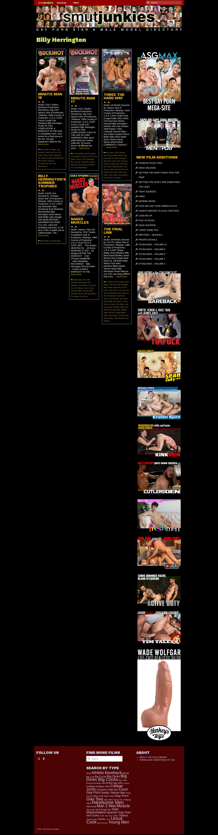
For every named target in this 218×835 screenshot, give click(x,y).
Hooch (106, 299)
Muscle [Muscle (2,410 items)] (123, 806)
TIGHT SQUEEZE (147, 191)
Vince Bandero (119, 318)
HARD (142, 196)
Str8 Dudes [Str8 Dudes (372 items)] (92, 815)
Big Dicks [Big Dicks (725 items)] (113, 776)
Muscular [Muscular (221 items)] (90, 809)
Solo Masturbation (81, 167)
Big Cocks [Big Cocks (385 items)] (100, 776)
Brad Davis (117, 287)
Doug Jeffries (121, 293)
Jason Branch (118, 301)
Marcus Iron (125, 307)
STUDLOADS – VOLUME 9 (152, 249)
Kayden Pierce (109, 172)
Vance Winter (122, 175)
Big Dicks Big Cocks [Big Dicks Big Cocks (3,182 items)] (106, 777)
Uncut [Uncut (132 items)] (108, 819)
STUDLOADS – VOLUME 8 (152, 254)
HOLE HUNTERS (147, 225)
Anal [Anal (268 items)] (88, 773)
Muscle (44, 161)
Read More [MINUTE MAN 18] (43, 144)
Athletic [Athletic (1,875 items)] (97, 772)
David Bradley (111, 293)
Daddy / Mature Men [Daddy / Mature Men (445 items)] (113, 792)
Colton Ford (116, 161)
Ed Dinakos (79, 288)
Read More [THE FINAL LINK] (122, 276)
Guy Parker (107, 167)
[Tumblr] (44, 758)
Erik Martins (111, 296)
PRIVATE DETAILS (148, 239)
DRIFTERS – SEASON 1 (151, 235)
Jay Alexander (56, 241)
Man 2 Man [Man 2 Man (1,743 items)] (106, 806)
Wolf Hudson (108, 178)
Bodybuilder (83, 282)
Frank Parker (120, 296)
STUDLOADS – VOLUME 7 (152, 259)
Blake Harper (108, 287)
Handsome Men (117, 167)
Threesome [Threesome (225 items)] (91, 819)
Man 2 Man (118, 172)
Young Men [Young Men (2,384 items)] (118, 822)
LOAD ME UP (145, 215)
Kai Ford (125, 169)
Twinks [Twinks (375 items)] (101, 819)
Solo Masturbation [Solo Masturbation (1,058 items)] (102, 810)
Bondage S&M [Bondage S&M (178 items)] (99, 783)
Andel (106, 155)
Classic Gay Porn (51, 152)
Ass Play (75, 153)
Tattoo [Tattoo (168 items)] (115, 816)
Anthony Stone (119, 282)
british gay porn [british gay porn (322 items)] (114, 783)
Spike (106, 315)
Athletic (42, 149)
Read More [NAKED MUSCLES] (76, 274)
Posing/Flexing (43, 163)
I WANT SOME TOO (148, 230)
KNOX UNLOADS (147, 168)
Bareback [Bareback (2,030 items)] (113, 772)
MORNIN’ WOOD (147, 201)
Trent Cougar (112, 175)
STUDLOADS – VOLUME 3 (152, 263)
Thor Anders (75, 296)
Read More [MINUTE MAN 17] (84, 148)
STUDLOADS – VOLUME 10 (152, 244)
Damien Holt (115, 164)
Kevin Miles (120, 304)
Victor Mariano (109, 318)
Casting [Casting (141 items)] (126, 783)
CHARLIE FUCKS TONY (150, 163)
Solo (50, 163)
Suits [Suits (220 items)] (102, 816)
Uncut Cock (84, 296)
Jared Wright (108, 301)
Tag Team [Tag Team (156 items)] (109, 816)
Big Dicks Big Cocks (79, 280)
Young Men (117, 178)
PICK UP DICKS (146, 220)
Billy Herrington (50, 149)
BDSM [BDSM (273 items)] (125, 773)
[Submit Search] (148, 2)
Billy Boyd (113, 285)
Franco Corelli (48, 155)
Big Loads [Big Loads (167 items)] (123, 780)
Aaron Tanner (109, 153)
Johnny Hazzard (115, 169)
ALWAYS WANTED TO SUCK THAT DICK (159, 211)
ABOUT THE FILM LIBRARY (153, 757)
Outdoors (51, 161)
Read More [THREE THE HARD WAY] (111, 147)
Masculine (59, 158)
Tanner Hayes (113, 315)
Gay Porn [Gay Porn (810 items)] (122, 795)
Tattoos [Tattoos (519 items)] (123, 815)
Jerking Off (52, 158)
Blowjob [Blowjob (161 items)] (89, 783)
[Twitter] (39, 758)
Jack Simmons (114, 299)
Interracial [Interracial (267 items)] (91, 806)
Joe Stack (111, 304)
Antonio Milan (113, 155)
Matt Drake (117, 310)
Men (39, 161)
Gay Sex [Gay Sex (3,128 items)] (94, 798)
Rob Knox (112, 312)
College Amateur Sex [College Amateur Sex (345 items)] (98, 786)
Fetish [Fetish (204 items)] (111, 796)
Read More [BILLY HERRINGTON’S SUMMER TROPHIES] (43, 235)
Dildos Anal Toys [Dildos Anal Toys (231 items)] (100, 796)
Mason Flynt (108, 310)
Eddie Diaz (123, 164)
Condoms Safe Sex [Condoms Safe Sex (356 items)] (107, 789)
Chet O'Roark (82, 285)
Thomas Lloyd (123, 315)
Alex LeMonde (120, 153)
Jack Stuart (124, 299)
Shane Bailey (120, 312)
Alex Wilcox (109, 282)
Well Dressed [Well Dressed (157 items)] (102, 823)
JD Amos (86, 291)
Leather (91, 162)
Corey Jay (121, 290)
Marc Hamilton (115, 307)
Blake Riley (107, 161)
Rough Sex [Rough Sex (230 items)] (106, 809)
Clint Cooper (113, 290)
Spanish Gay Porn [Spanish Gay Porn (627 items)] (119, 812)
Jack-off (44, 158)
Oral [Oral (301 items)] (97, 809)
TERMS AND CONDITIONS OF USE (157, 760)
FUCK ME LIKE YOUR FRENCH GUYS (158, 206)
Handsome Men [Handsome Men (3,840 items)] (108, 802)
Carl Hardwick (75, 156)
